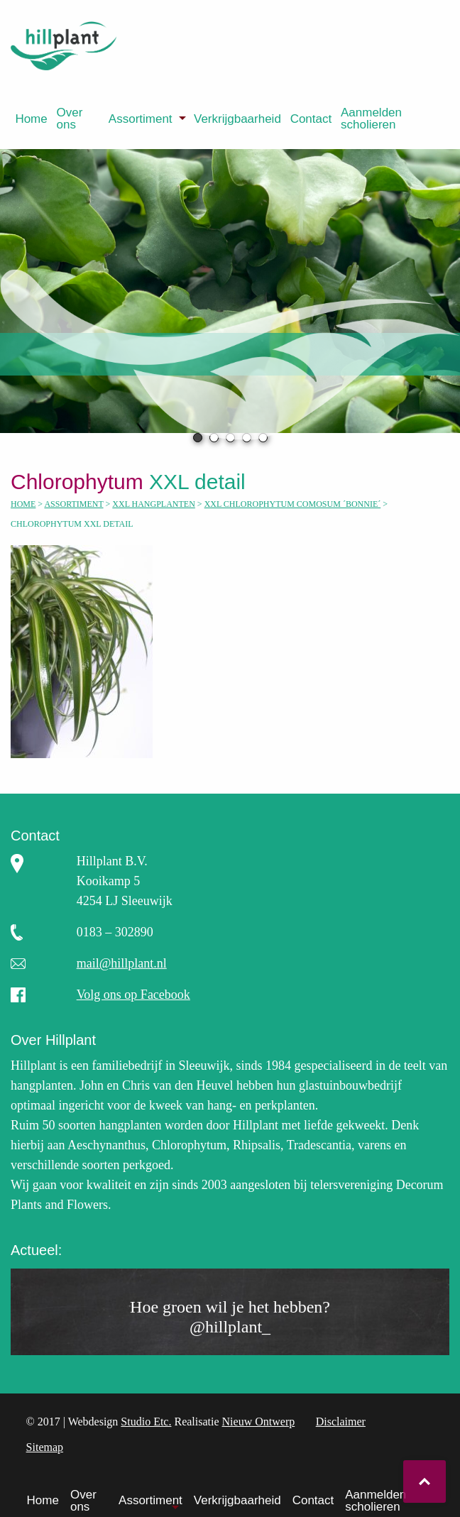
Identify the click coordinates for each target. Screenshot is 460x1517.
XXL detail (137, 481)
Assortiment (140, 119)
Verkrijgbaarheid (237, 119)
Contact (311, 119)
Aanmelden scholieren (371, 118)
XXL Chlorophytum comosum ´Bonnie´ (292, 504)
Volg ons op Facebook (133, 994)
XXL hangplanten (153, 504)
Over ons (70, 118)
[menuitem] (31, 118)
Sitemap (44, 1447)
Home (31, 119)
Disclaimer (341, 1421)
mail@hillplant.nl (122, 963)
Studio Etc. (146, 1421)
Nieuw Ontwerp (258, 1421)
